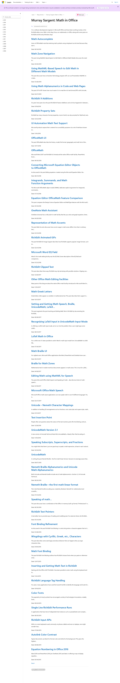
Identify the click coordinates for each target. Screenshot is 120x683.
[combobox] (11, 17)
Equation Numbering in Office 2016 (49, 649)
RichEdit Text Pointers (42, 511)
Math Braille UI (39, 350)
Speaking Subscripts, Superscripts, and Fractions (57, 442)
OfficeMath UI (38, 137)
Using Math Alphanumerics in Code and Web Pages (58, 86)
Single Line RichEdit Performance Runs (51, 607)
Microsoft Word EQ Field (44, 252)
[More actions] (87, 14)
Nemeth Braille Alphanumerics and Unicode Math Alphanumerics (54, 468)
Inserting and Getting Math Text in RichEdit (54, 565)
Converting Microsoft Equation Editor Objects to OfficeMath (55, 166)
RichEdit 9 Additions (42, 98)
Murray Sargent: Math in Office (54, 14)
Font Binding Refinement (44, 523)
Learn (33, 14)
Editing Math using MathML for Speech (52, 375)
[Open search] (112, 2)
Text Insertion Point (41, 417)
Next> (33, 663)
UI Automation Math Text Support (49, 123)
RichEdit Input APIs (41, 619)
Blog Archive (40, 14)
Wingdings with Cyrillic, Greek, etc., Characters (56, 536)
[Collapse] (20, 13)
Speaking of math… (41, 499)
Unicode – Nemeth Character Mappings (52, 405)
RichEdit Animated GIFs (43, 237)
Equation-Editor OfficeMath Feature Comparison (57, 197)
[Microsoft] (3, 2)
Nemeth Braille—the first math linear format (54, 484)
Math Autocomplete (42, 38)
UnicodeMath (38, 454)
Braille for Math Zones (43, 363)
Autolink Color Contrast (44, 634)
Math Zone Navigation (43, 53)
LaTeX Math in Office (42, 336)
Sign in (116, 2)
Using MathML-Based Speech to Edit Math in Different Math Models (55, 70)
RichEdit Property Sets (43, 110)
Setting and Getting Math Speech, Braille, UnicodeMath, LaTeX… (53, 305)
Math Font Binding (41, 551)
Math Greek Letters (41, 291)
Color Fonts (37, 592)
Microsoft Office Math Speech (47, 390)
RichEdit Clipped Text (42, 266)
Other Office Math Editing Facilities (49, 279)
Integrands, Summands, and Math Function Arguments (49, 182)
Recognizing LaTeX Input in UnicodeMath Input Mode (59, 321)
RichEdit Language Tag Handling (48, 580)
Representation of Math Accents (48, 222)
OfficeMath (37, 150)
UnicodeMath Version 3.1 (44, 429)
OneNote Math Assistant (44, 210)
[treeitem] (12, 20)
